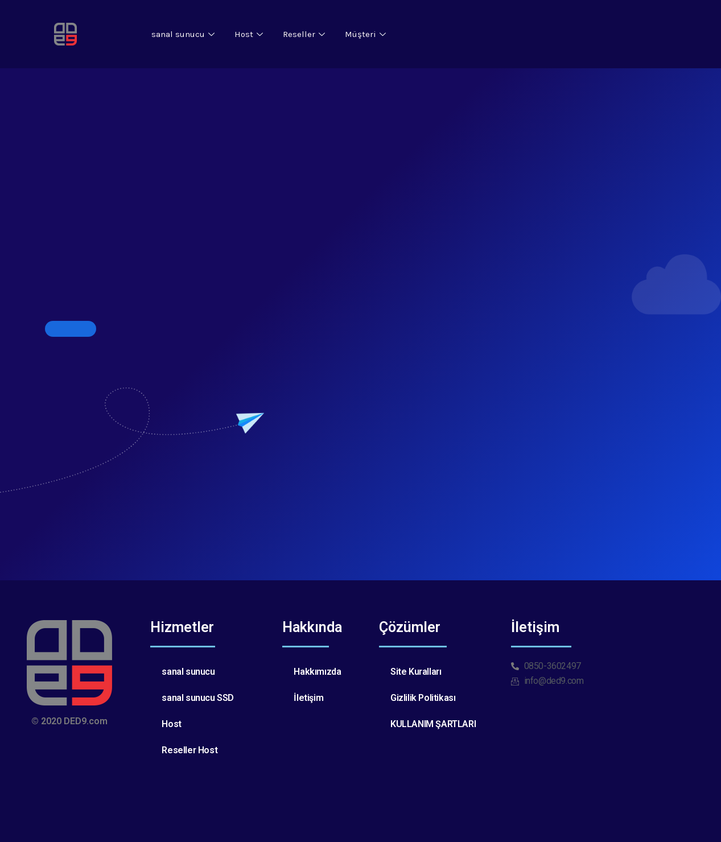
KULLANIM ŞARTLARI (433, 724)
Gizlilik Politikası (422, 697)
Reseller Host (189, 750)
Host (250, 34)
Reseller (305, 34)
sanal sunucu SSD (198, 697)
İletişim (308, 697)
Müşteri (367, 34)
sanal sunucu (184, 34)
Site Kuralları (415, 671)
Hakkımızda (317, 671)
